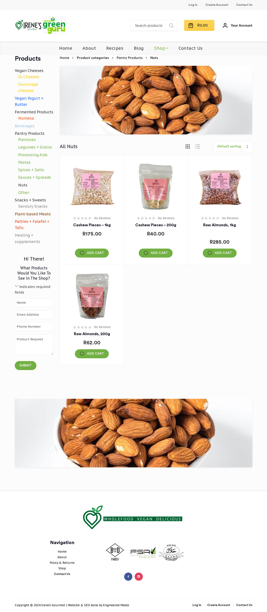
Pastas (24, 162)
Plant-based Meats (33, 214)
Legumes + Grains (35, 147)
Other (23, 192)
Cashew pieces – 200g (155, 225)
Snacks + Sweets (30, 200)
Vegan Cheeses (29, 70)
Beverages (25, 125)
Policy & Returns (62, 563)
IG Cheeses (28, 76)
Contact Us (244, 4)
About (89, 48)
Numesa (26, 118)
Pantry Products (130, 58)
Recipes (114, 48)
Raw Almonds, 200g (92, 334)
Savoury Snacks (33, 206)
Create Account (216, 4)
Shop (159, 48)
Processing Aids (33, 154)
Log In (193, 4)
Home (65, 48)
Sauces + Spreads (34, 177)
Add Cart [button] (95, 253)
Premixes (27, 139)
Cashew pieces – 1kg (92, 225)
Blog (139, 48)
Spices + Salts (31, 169)
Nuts (22, 185)
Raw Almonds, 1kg (219, 225)
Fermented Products (34, 112)
